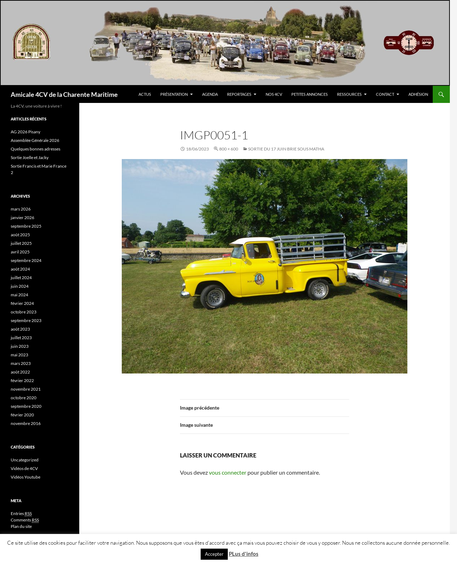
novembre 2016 (26, 423)
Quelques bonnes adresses (35, 149)
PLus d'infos (243, 553)
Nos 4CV (274, 94)
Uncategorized (25, 459)
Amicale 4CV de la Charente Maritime (64, 94)
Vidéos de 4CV (24, 468)
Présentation (174, 94)
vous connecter (227, 472)
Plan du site (21, 526)
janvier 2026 (22, 217)
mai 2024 (19, 294)
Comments (25, 520)
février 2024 (22, 303)
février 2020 (22, 414)
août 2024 (20, 269)
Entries (21, 513)
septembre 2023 (26, 320)
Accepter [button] (214, 554)
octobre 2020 (23, 397)
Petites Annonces (309, 94)
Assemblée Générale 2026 (35, 140)
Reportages (239, 94)
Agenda (210, 94)
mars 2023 (21, 363)
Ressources (349, 94)
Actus (145, 94)
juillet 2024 (21, 277)
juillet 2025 (21, 243)
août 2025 (20, 234)
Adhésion (418, 94)
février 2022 (22, 380)
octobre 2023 (23, 312)
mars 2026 (21, 209)
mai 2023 (19, 354)
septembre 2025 (26, 226)
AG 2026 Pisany (25, 131)
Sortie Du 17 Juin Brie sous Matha (286, 149)
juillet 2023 (21, 337)
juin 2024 (20, 286)
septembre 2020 (26, 406)
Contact (385, 94)
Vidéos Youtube (25, 477)
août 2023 (20, 329)
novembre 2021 (26, 389)
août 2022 (20, 372)
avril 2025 (20, 251)
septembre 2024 (26, 260)
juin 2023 (20, 346)
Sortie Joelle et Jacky (30, 157)
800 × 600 (228, 149)
